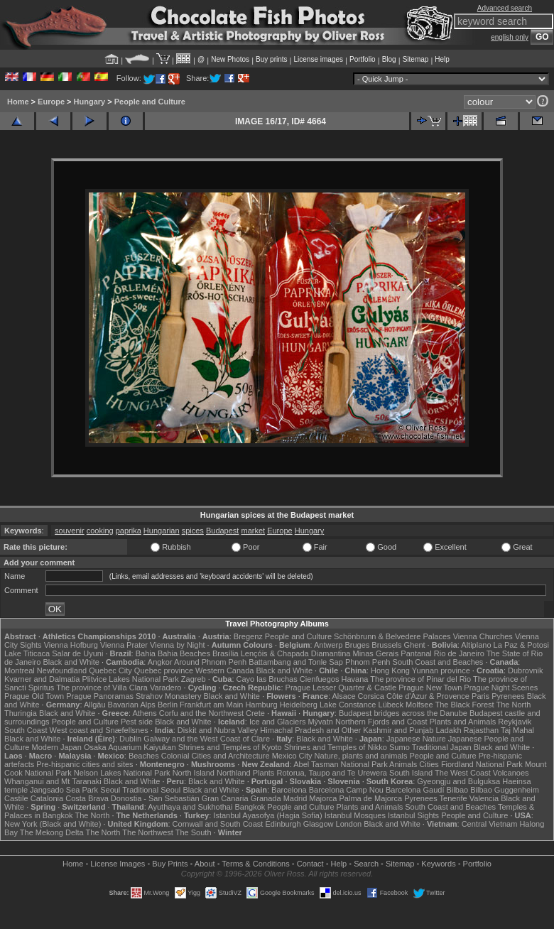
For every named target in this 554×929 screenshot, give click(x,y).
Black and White (71, 662)
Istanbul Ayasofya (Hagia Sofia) (267, 815)
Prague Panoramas (100, 696)
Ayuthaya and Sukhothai (190, 807)
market (253, 530)
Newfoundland (62, 670)
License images (318, 59)
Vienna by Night (177, 645)
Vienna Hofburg (71, 645)
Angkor (160, 662)
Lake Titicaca (27, 653)
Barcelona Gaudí (415, 790)
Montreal (19, 670)
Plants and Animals (463, 721)
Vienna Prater (124, 645)
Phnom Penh (368, 662)
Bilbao (458, 790)
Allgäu (95, 704)
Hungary (90, 101)
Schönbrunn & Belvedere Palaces (392, 636)
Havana (355, 679)
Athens (144, 713)
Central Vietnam (490, 824)
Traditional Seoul (151, 790)
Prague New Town (430, 687)
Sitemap (416, 59)
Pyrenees (507, 696)
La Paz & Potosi (521, 645)
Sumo (399, 747)
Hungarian (161, 530)
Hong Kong (390, 670)
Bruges (356, 645)
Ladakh (448, 730)
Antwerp (328, 645)
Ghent (414, 645)
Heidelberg (298, 704)
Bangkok (249, 807)
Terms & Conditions (255, 863)
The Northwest (147, 832)
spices (193, 530)
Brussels (386, 645)
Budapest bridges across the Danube (403, 713)
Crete (255, 713)
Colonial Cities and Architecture (215, 755)
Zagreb (193, 679)
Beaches (144, 755)
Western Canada (224, 670)
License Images (117, 863)
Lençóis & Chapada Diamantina (296, 653)
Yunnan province (441, 670)
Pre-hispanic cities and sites (84, 764)
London (349, 824)
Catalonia (47, 798)
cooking (100, 530)
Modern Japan (57, 747)
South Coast (26, 730)
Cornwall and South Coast (218, 824)
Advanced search (504, 8)
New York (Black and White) (52, 824)
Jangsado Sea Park (64, 790)
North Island (193, 772)
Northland (234, 772)
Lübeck (391, 704)
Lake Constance (348, 704)
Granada (266, 798)
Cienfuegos (320, 679)
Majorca (323, 798)
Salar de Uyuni (77, 653)
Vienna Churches (483, 636)
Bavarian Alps (132, 704)
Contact (310, 863)
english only (509, 37)
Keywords (438, 863)
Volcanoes (511, 772)
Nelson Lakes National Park (122, 772)
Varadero (165, 687)
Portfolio (362, 59)
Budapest (222, 530)
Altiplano (476, 645)
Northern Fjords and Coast (381, 721)
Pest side (137, 721)
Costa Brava (87, 798)
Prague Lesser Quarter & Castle (341, 687)
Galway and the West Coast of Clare (206, 738)
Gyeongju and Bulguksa (458, 781)
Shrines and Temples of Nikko (335, 747)
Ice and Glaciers (277, 721)
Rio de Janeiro (459, 653)
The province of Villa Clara (102, 687)
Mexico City (292, 755)
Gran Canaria (225, 798)
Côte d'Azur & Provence (427, 696)
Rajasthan (481, 730)
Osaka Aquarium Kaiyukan (130, 747)
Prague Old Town (34, 696)
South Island (411, 772)
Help (442, 59)
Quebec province (163, 670)
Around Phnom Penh (210, 662)
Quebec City (110, 670)
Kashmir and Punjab (398, 730)
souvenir (70, 530)
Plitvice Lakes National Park (130, 679)
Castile (16, 798)
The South (193, 832)
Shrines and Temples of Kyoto (230, 747)
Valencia (484, 798)
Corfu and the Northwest (201, 713)
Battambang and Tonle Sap (296, 662)
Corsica (371, 696)
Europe (51, 101)
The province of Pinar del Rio (420, 679)
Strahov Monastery (168, 696)
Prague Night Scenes (501, 687)
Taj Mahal (517, 730)
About (205, 863)
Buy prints (271, 59)
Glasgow (318, 824)
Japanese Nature (416, 738)
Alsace (343, 696)
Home (18, 101)
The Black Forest (464, 704)
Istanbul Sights (413, 815)
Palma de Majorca (371, 798)
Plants (264, 772)
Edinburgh (282, 824)
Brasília (225, 653)
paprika (128, 530)
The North (513, 704)
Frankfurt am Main (211, 704)
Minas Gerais (375, 653)
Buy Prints (170, 863)
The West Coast (463, 772)
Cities (429, 764)
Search (366, 863)
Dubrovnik (525, 670)
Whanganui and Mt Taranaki (53, 781)
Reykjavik (514, 721)
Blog (389, 59)
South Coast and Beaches (438, 662)
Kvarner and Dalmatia (42, 679)
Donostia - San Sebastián (155, 798)
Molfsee (419, 704)
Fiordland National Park (482, 764)
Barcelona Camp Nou (346, 790)
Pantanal (416, 653)
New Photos (230, 59)
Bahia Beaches (184, 653)
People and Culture (149, 101)
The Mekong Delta (52, 832)
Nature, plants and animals (361, 755)
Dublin (130, 738)
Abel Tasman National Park (340, 764)
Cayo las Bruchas (267, 679)
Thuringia (20, 713)
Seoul (110, 790)
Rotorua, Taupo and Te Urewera (331, 772)
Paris (480, 696)
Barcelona (289, 790)
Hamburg (261, 704)
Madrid (295, 798)
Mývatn (320, 721)
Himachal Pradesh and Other (310, 730)
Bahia (146, 653)
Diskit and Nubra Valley (218, 730)
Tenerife (453, 798)
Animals (403, 764)
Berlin (168, 704)
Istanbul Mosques (355, 815)
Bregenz (248, 636)
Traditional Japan (442, 747)
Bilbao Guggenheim (504, 790)
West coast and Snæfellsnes (99, 730)
